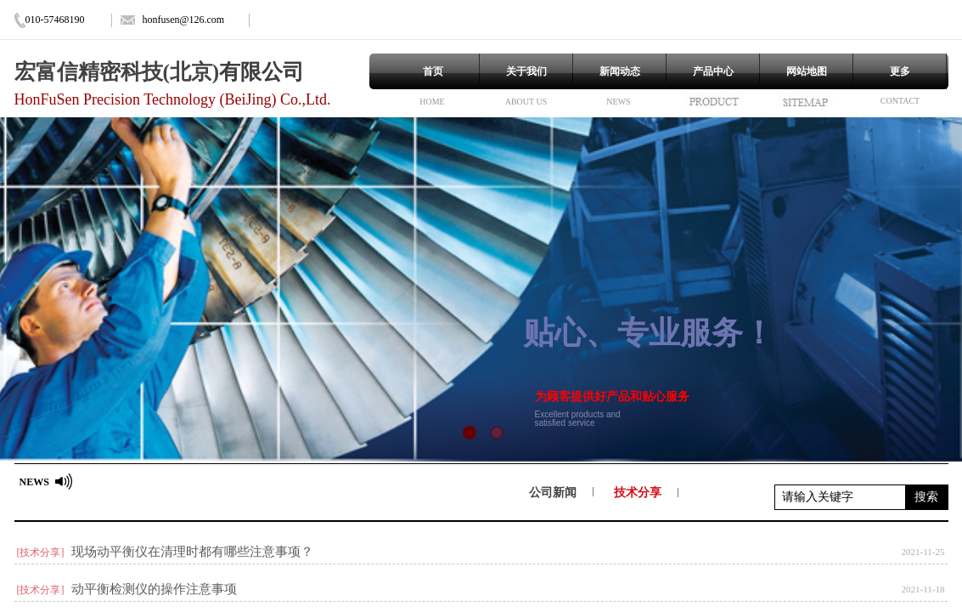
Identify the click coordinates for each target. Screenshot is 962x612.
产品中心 (713, 71)
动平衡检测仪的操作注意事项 (154, 589)
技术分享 (637, 492)
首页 (433, 71)
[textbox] (840, 497)
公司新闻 (553, 492)
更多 (900, 71)
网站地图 (806, 71)
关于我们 (526, 71)
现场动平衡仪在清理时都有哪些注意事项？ (192, 551)
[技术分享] (41, 552)
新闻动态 (619, 71)
